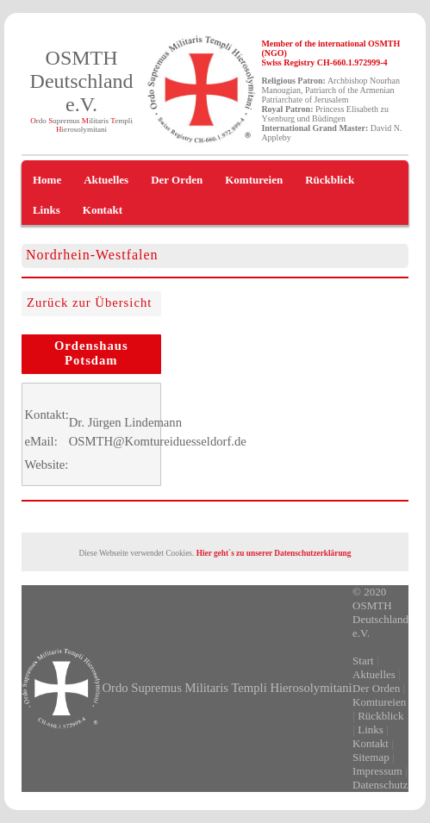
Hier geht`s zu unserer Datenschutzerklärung (274, 553)
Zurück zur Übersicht (89, 302)
